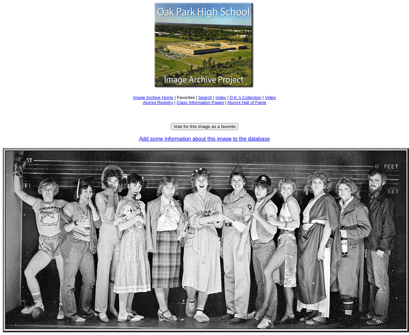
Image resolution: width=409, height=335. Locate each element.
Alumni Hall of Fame (246, 102)
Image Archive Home (153, 97)
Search (205, 97)
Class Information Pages (200, 102)
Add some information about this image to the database (204, 139)
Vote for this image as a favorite (204, 126)
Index (221, 97)
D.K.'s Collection (245, 97)
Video (270, 97)
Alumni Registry (158, 102)
